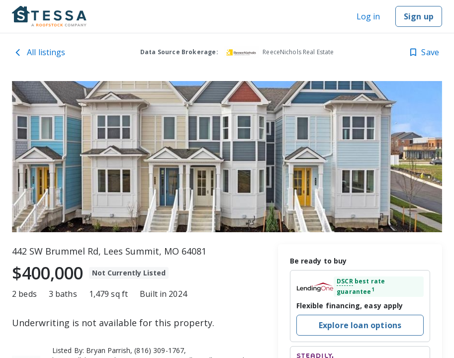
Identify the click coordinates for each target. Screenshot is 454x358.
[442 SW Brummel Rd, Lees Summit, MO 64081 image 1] (227, 156)
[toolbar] (227, 156)
